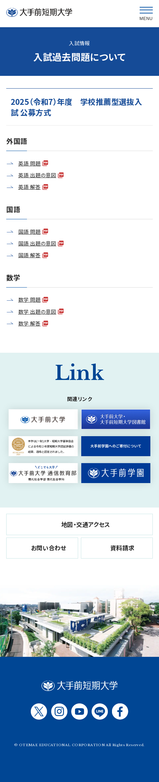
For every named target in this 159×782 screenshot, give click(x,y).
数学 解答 (29, 323)
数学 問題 (29, 299)
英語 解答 (29, 186)
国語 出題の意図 (37, 243)
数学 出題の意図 (37, 311)
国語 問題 (29, 231)
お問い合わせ (48, 547)
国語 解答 (29, 255)
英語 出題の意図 (37, 175)
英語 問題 (29, 163)
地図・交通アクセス (85, 524)
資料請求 (122, 547)
